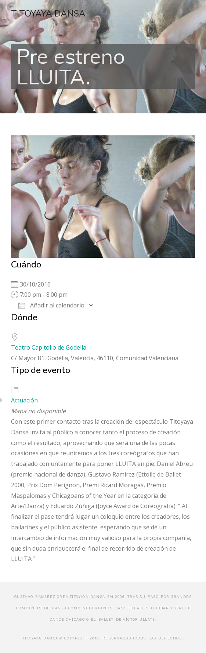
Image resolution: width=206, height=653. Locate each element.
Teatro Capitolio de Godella (48, 347)
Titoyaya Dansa (48, 13)
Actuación (24, 400)
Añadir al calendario (51, 305)
